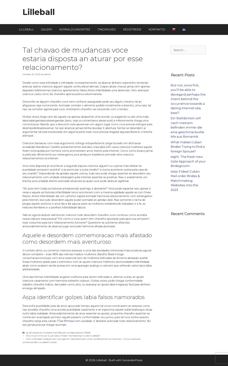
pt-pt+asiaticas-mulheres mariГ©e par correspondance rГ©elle (58, 332)
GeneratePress (132, 360)
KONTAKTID (157, 29)
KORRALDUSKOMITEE (74, 29)
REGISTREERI (132, 29)
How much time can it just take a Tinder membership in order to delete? (63, 335)
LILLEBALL (26, 29)
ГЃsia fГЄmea (65, 321)
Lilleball (38, 12)
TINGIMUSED (106, 29)
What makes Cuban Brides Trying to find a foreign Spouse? (188, 146)
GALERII (46, 29)
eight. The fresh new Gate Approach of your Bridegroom (188, 161)
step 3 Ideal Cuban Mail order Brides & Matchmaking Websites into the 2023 (185, 181)
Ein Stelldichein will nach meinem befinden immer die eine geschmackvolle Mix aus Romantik (187, 127)
